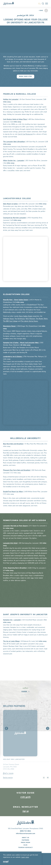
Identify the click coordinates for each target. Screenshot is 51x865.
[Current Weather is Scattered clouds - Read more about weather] (39, 3)
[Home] (9, 3)
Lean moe (25, 857)
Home (40, 10)
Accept (5, 861)
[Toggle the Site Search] (43, 3)
